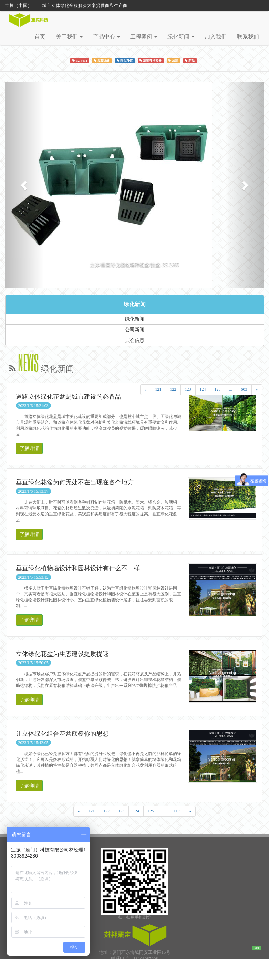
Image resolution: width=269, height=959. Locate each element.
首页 (39, 37)
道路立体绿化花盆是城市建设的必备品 (68, 396)
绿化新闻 (135, 304)
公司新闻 (134, 329)
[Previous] (145, 389)
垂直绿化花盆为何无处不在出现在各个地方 (75, 482)
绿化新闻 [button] (180, 37)
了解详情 (29, 448)
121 (158, 389)
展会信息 (134, 340)
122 (173, 389)
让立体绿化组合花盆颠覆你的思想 (62, 733)
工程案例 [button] (143, 37)
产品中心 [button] (106, 37)
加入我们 (216, 37)
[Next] (256, 389)
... (230, 389)
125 (218, 389)
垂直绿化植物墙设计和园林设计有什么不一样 (78, 568)
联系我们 (248, 37)
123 (188, 389)
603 (244, 389)
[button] (24, 185)
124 (203, 389)
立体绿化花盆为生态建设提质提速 (62, 653)
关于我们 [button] (69, 37)
